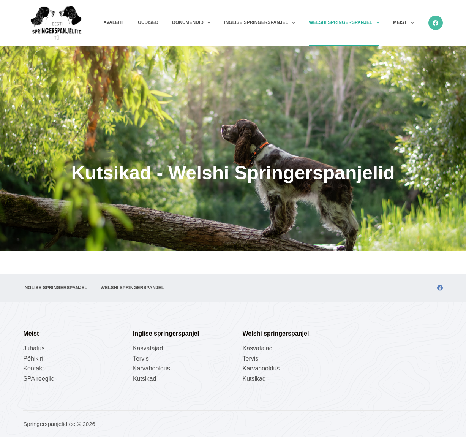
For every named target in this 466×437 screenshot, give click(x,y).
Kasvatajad (148, 348)
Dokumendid (192, 22)
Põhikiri (33, 358)
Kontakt (33, 368)
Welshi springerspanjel (345, 22)
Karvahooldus (151, 368)
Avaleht (113, 22)
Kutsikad (144, 378)
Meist (405, 22)
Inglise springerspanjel (261, 22)
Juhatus (33, 348)
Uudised (148, 22)
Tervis (141, 358)
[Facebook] (435, 23)
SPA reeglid (38, 378)
